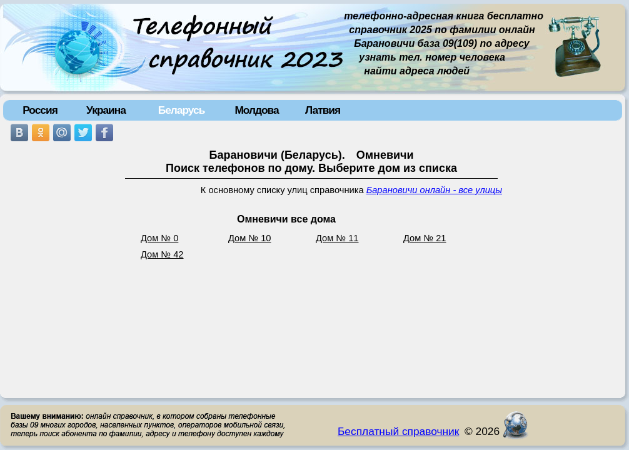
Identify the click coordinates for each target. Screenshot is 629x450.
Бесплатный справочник (398, 431)
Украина (106, 110)
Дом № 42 (162, 254)
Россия (40, 110)
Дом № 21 (424, 238)
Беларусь (181, 110)
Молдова (256, 110)
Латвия (322, 110)
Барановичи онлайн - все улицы (434, 190)
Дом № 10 (249, 238)
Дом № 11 (337, 238)
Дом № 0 (159, 238)
